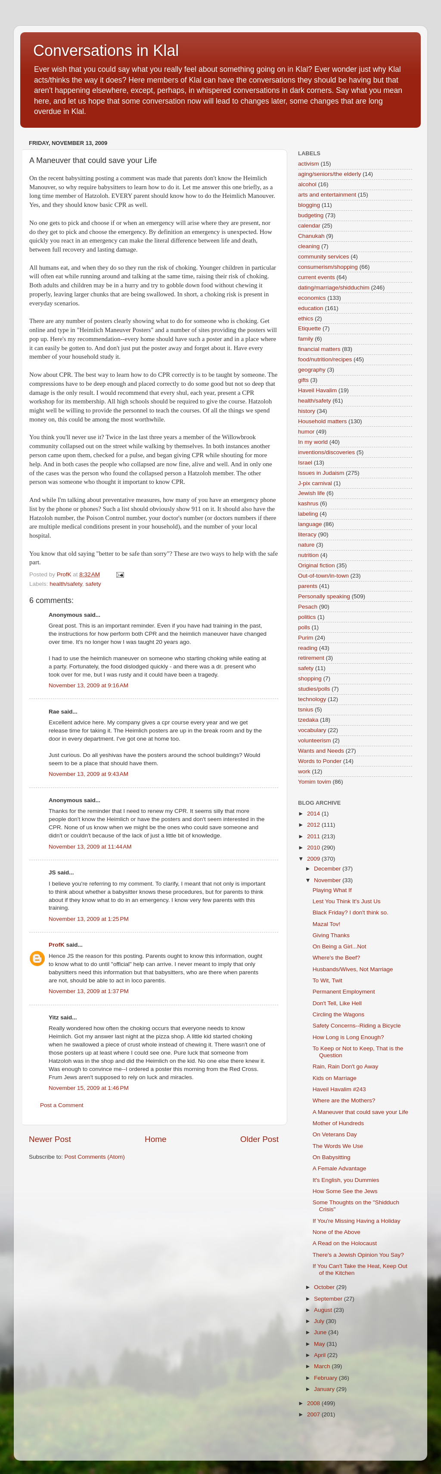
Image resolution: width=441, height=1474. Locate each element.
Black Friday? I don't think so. (350, 912)
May (320, 1344)
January (325, 1389)
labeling (308, 514)
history (306, 411)
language (310, 524)
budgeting (310, 215)
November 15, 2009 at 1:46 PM (89, 1088)
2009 (314, 858)
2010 (314, 847)
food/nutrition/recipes (325, 359)
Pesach (307, 606)
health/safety (66, 584)
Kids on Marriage (335, 1078)
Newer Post (50, 1139)
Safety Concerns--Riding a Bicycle (357, 1025)
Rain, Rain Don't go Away (345, 1066)
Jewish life (311, 493)
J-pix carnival (315, 483)
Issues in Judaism (321, 473)
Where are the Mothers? (344, 1100)
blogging (309, 205)
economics (312, 298)
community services (323, 256)
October (325, 1287)
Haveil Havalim (317, 390)
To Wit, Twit (327, 980)
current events (316, 277)
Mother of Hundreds (338, 1123)
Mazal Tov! (326, 924)
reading (307, 648)
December (328, 868)
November (328, 880)
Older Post (259, 1139)
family (305, 338)
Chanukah (311, 236)
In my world (313, 442)
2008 (314, 1403)
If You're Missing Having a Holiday (357, 1221)
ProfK (57, 945)
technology (312, 699)
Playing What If (332, 890)
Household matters (322, 421)
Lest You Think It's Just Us (347, 901)
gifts (303, 380)
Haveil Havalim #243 (339, 1089)
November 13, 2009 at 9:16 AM (88, 685)
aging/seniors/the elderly (329, 174)
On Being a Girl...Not (339, 946)
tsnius (305, 709)
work (304, 771)
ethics (305, 318)
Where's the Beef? (336, 957)
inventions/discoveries (326, 452)
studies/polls (314, 689)
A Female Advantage (339, 1168)
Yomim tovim (314, 782)
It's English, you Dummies (346, 1180)
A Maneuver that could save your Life (360, 1112)
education (310, 308)
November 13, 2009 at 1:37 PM (89, 991)
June (321, 1332)
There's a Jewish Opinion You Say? (358, 1255)
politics (307, 617)
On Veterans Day (335, 1134)
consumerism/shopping (328, 267)
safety (93, 584)
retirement (311, 658)
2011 (314, 836)
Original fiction (316, 565)
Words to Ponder (320, 761)
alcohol (307, 184)
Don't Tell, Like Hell (337, 1003)
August (324, 1310)
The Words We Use (338, 1146)
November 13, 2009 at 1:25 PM (89, 919)
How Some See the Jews (345, 1191)
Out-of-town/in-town (323, 575)
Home (155, 1139)
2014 (314, 813)
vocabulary (312, 730)
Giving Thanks (331, 935)
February (326, 1378)
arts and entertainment (327, 194)
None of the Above (336, 1232)
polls (304, 627)
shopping (310, 678)
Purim (305, 637)
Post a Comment (62, 1105)
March (323, 1366)
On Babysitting (332, 1157)
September (329, 1299)
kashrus (308, 503)
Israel (305, 462)
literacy (307, 534)
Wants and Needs (321, 751)
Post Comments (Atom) (95, 1157)
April (320, 1355)
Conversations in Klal (106, 50)
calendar (309, 225)
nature (306, 545)
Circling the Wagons (338, 1014)
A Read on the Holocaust (345, 1243)
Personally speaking (324, 596)
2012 (314, 825)
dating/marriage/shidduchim (334, 287)
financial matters (319, 349)
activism (308, 163)
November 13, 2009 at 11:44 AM (90, 846)
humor (306, 431)
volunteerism (314, 740)
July (320, 1321)
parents (307, 586)
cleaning (309, 246)
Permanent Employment (344, 991)
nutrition (308, 555)
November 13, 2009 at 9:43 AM (88, 774)
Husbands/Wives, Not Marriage (353, 969)
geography (312, 369)
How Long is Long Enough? (348, 1037)
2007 (314, 1414)
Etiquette (309, 328)
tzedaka (308, 720)
